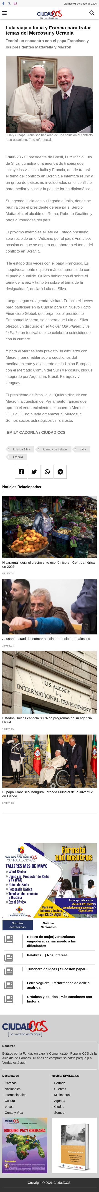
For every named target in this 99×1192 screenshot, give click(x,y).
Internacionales (15, 1095)
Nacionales (12, 1089)
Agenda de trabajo (55, 449)
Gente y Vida (14, 1112)
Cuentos (60, 1089)
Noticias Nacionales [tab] (49, 925)
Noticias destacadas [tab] (18, 925)
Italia (83, 449)
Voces (9, 1107)
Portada (59, 1083)
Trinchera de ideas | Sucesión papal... (57, 969)
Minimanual (62, 1095)
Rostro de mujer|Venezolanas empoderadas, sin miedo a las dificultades (51, 941)
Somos (59, 1112)
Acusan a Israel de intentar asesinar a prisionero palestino (46, 639)
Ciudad (59, 1107)
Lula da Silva (21, 449)
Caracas (11, 1083)
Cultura (10, 1101)
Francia (18, 457)
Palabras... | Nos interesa (47, 955)
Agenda (59, 1101)
